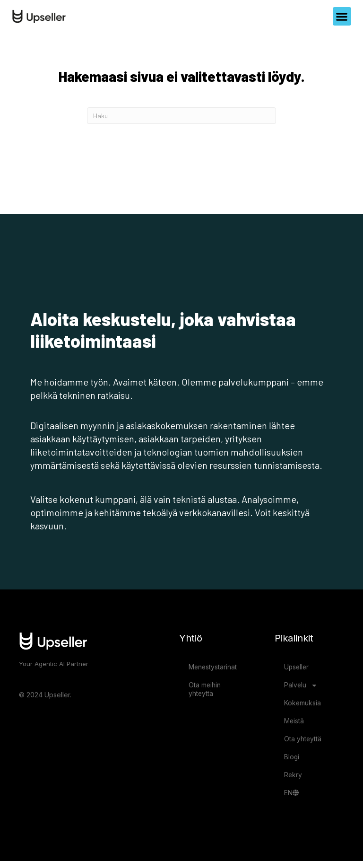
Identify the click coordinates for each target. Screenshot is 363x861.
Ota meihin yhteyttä (205, 689)
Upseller (296, 667)
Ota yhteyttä (302, 739)
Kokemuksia (302, 703)
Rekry (293, 775)
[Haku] (181, 115)
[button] (342, 16)
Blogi (291, 757)
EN (291, 793)
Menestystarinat (213, 667)
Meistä (294, 721)
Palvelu (301, 685)
